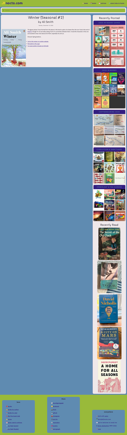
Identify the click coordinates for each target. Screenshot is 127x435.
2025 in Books (109, 70)
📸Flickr (53, 409)
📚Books (93, 3)
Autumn (30, 31)
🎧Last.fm (54, 419)
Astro (106, 416)
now (99, 429)
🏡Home (85, 3)
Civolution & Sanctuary (109, 149)
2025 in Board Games (109, 23)
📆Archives (102, 3)
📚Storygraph (55, 429)
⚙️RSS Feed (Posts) (12, 426)
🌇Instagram (55, 416)
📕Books (9, 406)
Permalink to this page (34, 44)
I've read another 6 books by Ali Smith (38, 46)
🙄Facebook (55, 406)
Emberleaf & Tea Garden (109, 187)
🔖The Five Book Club (13, 416)
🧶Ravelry (54, 426)
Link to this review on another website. (38, 41)
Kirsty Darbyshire (103, 426)
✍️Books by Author (12, 409)
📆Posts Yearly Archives (14, 422)
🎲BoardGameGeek (57, 403)
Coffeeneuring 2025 (109, 112)
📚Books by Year (11, 413)
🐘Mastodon (55, 422)
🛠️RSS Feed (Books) (12, 429)
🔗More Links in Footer (116, 3)
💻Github (54, 413)
